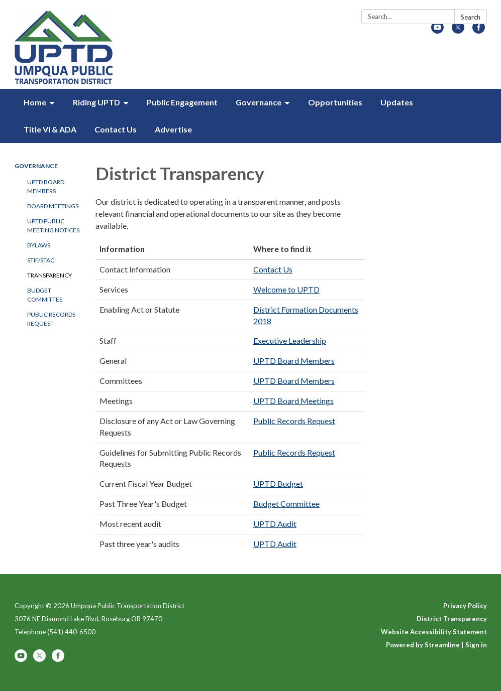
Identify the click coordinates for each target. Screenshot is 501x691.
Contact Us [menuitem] (115, 129)
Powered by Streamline (423, 645)
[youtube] (437, 30)
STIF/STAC (40, 260)
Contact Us (272, 269)
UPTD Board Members (45, 186)
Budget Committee (45, 295)
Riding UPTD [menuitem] (96, 102)
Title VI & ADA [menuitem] (50, 129)
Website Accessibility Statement (434, 632)
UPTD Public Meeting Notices (53, 225)
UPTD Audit (274, 523)
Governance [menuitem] (258, 102)
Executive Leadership (289, 340)
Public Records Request (51, 319)
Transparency (49, 275)
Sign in (476, 645)
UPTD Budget (278, 483)
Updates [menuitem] (396, 102)
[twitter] (458, 30)
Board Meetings (52, 206)
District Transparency (452, 619)
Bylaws (38, 245)
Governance (36, 166)
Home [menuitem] (35, 102)
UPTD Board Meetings (293, 400)
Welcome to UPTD (286, 289)
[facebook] (478, 30)
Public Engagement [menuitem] (182, 102)
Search (470, 17)
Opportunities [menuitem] (335, 102)
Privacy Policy (465, 606)
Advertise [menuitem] (173, 129)
